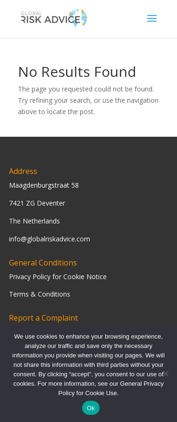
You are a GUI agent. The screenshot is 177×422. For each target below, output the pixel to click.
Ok (91, 408)
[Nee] (165, 373)
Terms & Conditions (39, 294)
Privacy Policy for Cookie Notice (58, 276)
